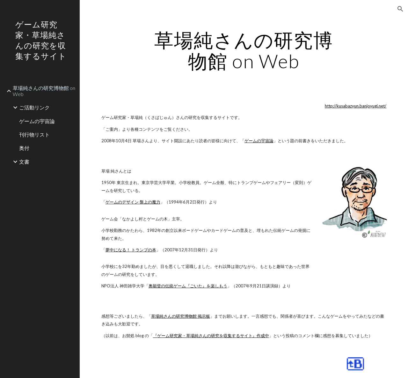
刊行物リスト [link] (34, 134)
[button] (400, 9)
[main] (243, 50)
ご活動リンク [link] (34, 107)
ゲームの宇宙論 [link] (37, 121)
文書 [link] (24, 162)
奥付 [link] (24, 148)
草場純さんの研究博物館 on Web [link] (44, 91)
